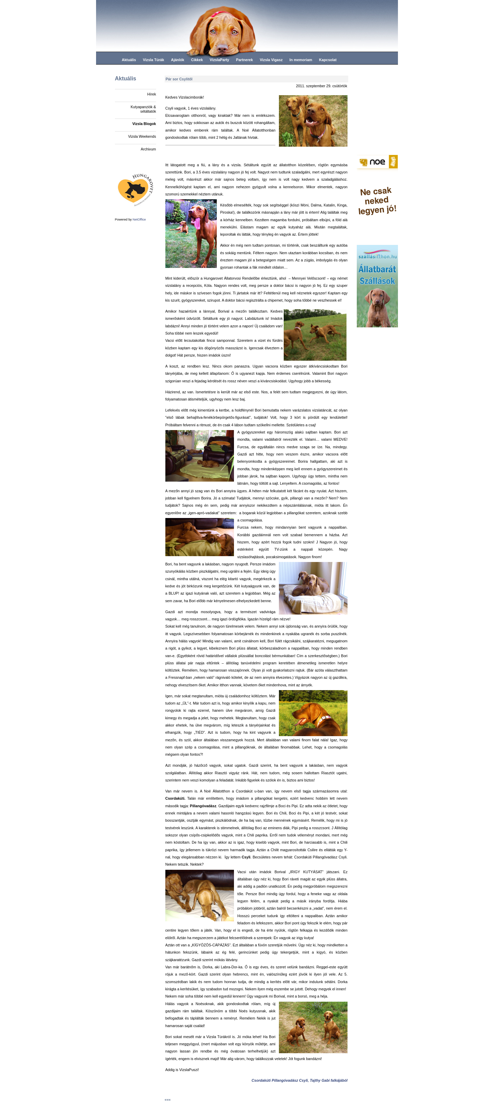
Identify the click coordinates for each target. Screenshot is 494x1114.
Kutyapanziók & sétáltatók (143, 109)
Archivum (148, 149)
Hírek (151, 94)
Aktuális (129, 60)
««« (168, 1100)
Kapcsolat (328, 60)
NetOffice (139, 219)
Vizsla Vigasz (271, 60)
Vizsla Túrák (153, 60)
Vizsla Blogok (144, 124)
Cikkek (197, 60)
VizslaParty (219, 60)
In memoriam (301, 60)
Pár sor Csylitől (179, 79)
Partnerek (244, 60)
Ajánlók (177, 60)
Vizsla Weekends (142, 136)
